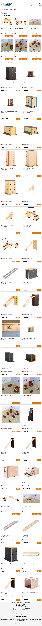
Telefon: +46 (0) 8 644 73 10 (21, 614)
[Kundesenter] (31, 3)
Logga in (35, 3)
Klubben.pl (23, 620)
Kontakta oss (27, 602)
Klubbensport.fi (38, 619)
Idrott (11, 9)
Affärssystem (12, 624)
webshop (18, 624)
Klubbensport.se (13, 619)
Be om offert (9, 36)
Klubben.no (31, 619)
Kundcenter (14, 602)
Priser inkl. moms (37, 6)
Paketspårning (19, 602)
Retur (24, 602)
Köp (18, 90)
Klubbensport (6, 9)
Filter (11, 62)
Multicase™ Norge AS (28, 624)
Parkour (14, 9)
